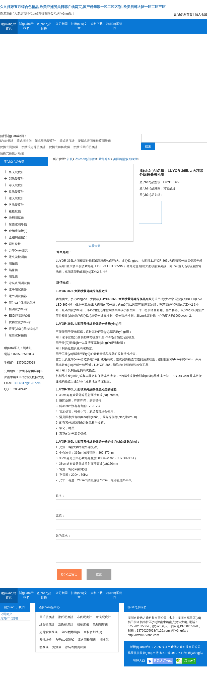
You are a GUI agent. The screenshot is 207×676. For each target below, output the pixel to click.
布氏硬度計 (16, 185)
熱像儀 (13, 270)
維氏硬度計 (16, 198)
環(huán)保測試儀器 (22, 302)
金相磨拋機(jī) (18, 231)
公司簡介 (6, 614)
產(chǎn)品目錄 (44, 26)
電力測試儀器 (18, 296)
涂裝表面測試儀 (19, 283)
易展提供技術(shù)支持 (143, 653)
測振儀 (13, 263)
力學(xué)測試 (18, 250)
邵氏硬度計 (16, 178)
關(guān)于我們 (26, 26)
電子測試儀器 (18, 289)
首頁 (70, 159)
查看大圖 (95, 246)
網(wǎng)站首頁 (8, 26)
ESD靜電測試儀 (19, 315)
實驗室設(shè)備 (20, 322)
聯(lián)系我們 (114, 26)
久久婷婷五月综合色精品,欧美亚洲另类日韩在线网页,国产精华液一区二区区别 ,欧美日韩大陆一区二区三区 (83, 7)
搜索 (148, 146)
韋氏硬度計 (16, 191)
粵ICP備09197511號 (173, 653)
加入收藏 (201, 14)
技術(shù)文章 (79, 26)
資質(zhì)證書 (9, 618)
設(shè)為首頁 (183, 14)
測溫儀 (13, 276)
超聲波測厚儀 (18, 224)
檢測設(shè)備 (18, 309)
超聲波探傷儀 (18, 335)
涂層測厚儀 (16, 218)
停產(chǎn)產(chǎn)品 (23, 328)
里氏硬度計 (16, 172)
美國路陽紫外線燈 (125, 159)
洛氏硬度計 (16, 205)
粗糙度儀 (15, 211)
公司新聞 (61, 24)
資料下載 (97, 24)
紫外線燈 (15, 244)
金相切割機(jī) (18, 237)
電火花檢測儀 (18, 257)
